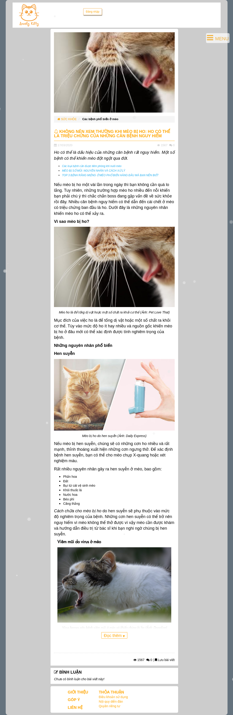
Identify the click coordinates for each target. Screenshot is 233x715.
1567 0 (142, 660)
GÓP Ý (74, 700)
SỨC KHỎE (67, 119)
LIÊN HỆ (75, 707)
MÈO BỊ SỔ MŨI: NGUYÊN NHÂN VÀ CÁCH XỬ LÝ (93, 170)
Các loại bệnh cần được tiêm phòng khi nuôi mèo (91, 166)
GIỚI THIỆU (78, 692)
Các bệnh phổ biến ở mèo (100, 119)
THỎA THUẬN (111, 692)
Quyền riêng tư (109, 706)
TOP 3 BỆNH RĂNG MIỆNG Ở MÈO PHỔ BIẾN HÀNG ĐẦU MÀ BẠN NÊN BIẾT (110, 175)
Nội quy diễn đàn (111, 701)
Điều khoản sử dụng (113, 697)
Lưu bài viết (165, 660)
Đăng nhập (92, 11)
